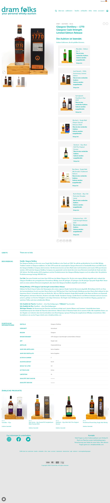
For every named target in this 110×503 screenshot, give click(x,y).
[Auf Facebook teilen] (57, 276)
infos (90, 11)
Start (58, 24)
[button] (107, 11)
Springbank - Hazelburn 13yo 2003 (80, 107)
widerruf (75, 486)
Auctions (65, 24)
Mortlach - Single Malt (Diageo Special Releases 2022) (80, 136)
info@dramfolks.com (97, 480)
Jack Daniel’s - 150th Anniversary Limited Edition (79, 78)
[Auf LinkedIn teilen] (70, 276)
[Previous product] (107, 23)
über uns (61, 11)
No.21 (71, 24)
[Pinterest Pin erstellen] (67, 276)
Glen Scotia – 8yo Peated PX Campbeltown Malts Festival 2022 (41, 458)
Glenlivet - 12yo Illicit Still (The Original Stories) (80, 165)
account (101, 11)
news (95, 11)
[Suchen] (56, 11)
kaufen (77, 11)
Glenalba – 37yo (6, 457)
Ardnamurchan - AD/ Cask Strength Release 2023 (80, 251)
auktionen (69, 11)
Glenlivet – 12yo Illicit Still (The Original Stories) (67, 458)
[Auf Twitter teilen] (61, 276)
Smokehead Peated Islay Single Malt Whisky (95, 457)
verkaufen (84, 11)
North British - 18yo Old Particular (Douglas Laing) (80, 222)
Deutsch (104, 1)
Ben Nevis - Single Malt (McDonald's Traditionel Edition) (80, 194)
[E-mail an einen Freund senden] (64, 276)
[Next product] (104, 23)
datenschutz (66, 486)
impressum (59, 486)
